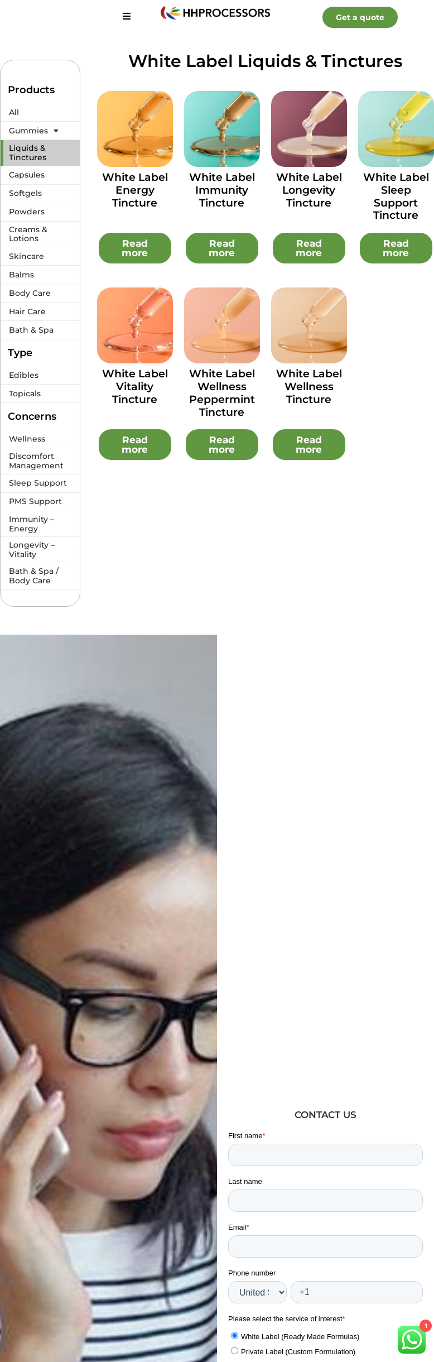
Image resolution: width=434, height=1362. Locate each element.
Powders (27, 212)
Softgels (25, 193)
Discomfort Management (36, 461)
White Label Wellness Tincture (309, 386)
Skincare (26, 256)
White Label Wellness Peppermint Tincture (222, 392)
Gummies (34, 131)
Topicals (25, 394)
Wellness (27, 439)
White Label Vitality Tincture (135, 386)
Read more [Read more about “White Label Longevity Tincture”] (309, 248)
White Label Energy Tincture (135, 190)
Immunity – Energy (31, 524)
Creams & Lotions (28, 234)
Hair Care (27, 311)
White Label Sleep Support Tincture (396, 196)
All (14, 112)
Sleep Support (38, 483)
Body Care (30, 293)
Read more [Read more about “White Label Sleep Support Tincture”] (396, 248)
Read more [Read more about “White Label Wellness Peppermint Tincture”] (222, 444)
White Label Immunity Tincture (222, 190)
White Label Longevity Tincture (309, 190)
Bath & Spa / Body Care (34, 576)
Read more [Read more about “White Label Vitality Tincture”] (135, 444)
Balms (21, 275)
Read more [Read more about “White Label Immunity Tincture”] (222, 248)
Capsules (27, 175)
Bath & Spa (31, 330)
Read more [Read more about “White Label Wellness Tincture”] (309, 444)
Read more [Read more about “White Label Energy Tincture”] (135, 248)
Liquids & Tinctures (27, 152)
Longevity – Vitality (32, 549)
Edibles (23, 375)
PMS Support (35, 501)
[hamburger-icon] (126, 17)
